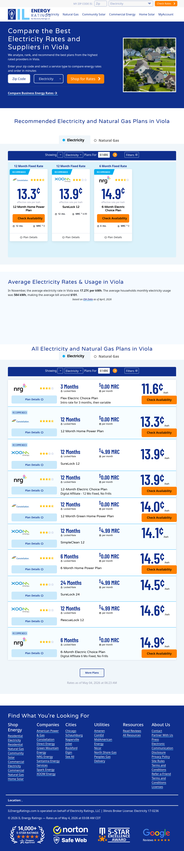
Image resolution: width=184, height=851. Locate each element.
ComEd (99, 735)
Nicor (97, 748)
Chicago (70, 731)
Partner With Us (162, 735)
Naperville (72, 739)
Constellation (45, 739)
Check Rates (166, 3)
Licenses (157, 787)
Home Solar (147, 14)
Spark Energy (45, 770)
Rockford (71, 748)
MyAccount (166, 14)
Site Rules (158, 761)
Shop (85, 78)
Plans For (90, 155)
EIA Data (88, 299)
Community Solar (93, 14)
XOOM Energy (46, 774)
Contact (157, 731)
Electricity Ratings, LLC (85, 811)
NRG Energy (45, 757)
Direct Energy (46, 744)
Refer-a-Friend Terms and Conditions (161, 778)
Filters (130, 155)
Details (30, 237)
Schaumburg (74, 735)
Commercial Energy (122, 14)
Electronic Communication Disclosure (162, 748)
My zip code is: (82, 3)
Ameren (99, 731)
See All (69, 757)
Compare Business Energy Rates (33, 93)
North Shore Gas (105, 752)
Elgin (68, 752)
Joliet (68, 744)
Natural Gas (71, 14)
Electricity (52, 14)
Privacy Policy (161, 757)
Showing (51, 155)
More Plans (92, 672)
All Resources (132, 735)
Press (155, 739)
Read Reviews (132, 731)
